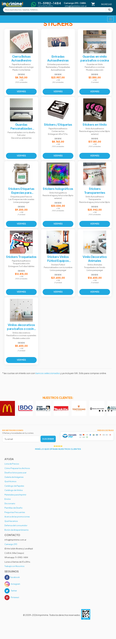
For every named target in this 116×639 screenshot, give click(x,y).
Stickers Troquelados (21, 257)
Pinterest (11, 597)
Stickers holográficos (58, 188)
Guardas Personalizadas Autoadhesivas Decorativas (21, 126)
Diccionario (9, 503)
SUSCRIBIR (48, 439)
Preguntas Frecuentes (14, 512)
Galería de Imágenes (14, 477)
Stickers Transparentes (94, 190)
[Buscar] (109, 9)
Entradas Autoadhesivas (58, 58)
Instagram (12, 584)
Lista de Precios (11, 464)
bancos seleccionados (47, 373)
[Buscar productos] (54, 9)
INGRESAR (106, 4)
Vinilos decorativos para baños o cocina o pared (21, 327)
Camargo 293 (10, 544)
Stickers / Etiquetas (58, 124)
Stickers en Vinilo (95, 124)
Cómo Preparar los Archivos (17, 468)
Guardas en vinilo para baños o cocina (94, 58)
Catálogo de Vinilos (13, 490)
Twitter (10, 590)
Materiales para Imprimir (15, 494)
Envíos (7, 499)
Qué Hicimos (10, 481)
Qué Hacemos (11, 521)
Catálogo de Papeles (14, 486)
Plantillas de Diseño (13, 508)
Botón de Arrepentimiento (16, 530)
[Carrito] (93, 4)
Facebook (12, 577)
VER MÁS (21, 91)
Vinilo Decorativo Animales (95, 258)
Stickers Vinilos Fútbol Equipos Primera (58, 259)
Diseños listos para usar (15, 472)
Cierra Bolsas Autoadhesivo (21, 58)
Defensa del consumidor (15, 525)
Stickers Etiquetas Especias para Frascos (21, 190)
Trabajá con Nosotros (14, 566)
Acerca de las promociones (17, 516)
